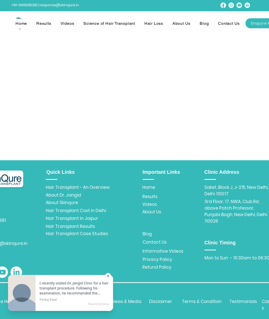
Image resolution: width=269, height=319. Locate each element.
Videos (149, 204)
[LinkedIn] (247, 5)
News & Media (126, 301)
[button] (45, 24)
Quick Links (60, 172)
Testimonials (243, 301)
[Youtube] (239, 5)
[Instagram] (231, 5)
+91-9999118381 (24, 5)
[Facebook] (223, 5)
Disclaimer (160, 301)
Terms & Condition (202, 301)
